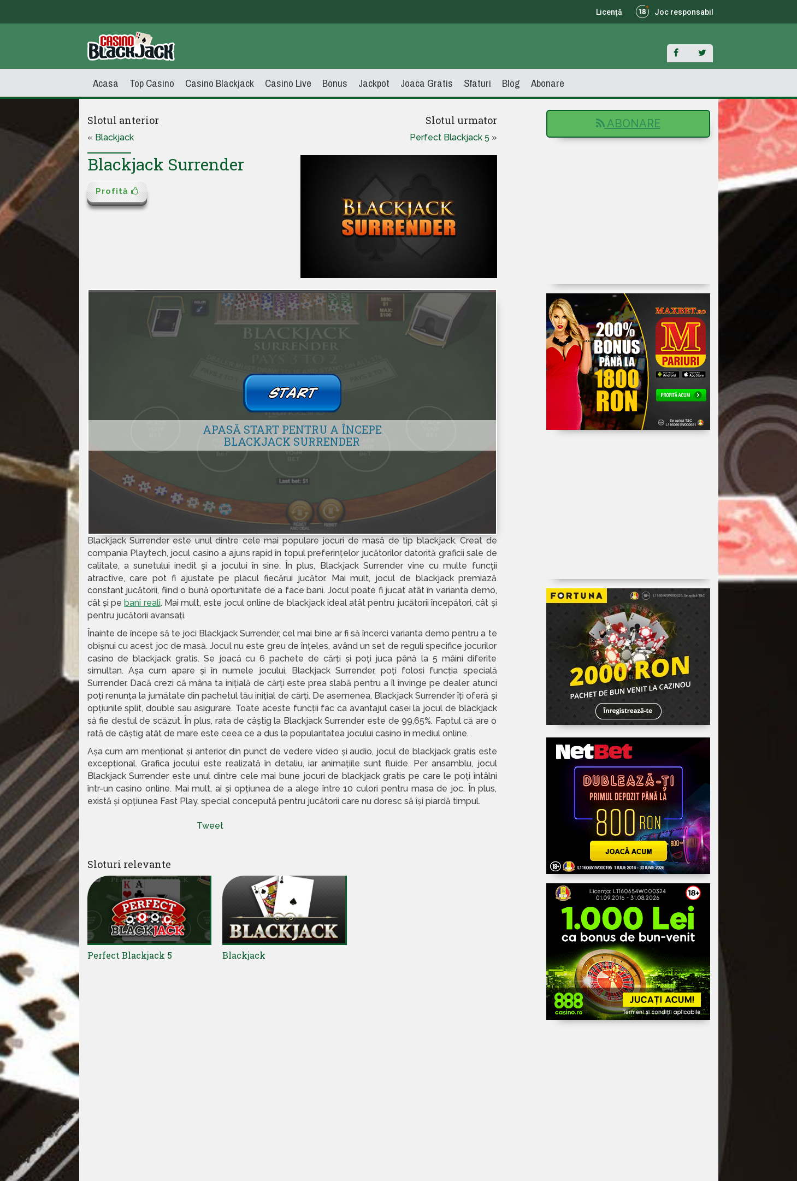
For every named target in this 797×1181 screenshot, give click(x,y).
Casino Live (288, 83)
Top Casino (151, 83)
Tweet (210, 825)
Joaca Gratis (426, 83)
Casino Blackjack (219, 83)
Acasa (106, 83)
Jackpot (373, 83)
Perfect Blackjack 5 (449, 137)
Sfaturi (477, 83)
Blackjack (114, 137)
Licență (609, 12)
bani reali (142, 603)
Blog (511, 83)
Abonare (547, 83)
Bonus (334, 83)
